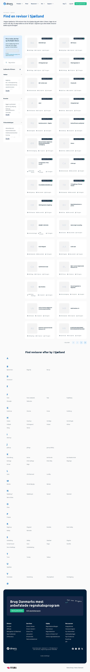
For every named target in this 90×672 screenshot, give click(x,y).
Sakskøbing (10, 540)
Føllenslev (29, 401)
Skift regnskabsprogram (33, 610)
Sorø (28, 544)
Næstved (69, 494)
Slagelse (69, 540)
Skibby (28, 540)
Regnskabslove (50, 631)
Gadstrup (9, 411)
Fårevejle (9, 401)
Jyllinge (28, 447)
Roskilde (49, 527)
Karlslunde (49, 457)
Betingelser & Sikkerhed (14, 631)
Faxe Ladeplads (31, 398)
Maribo (9, 484)
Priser (26, 3)
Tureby (28, 557)
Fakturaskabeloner (31, 639)
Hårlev (68, 424)
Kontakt (9, 626)
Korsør (8, 464)
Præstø (9, 517)
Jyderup (9, 447)
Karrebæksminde (71, 457)
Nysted (48, 494)
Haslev (8, 421)
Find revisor (6, 12)
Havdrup (29, 421)
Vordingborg (70, 577)
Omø (8, 507)
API (66, 641)
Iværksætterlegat (70, 634)
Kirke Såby (49, 461)
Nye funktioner (11, 634)
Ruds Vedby (70, 527)
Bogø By (29, 370)
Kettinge (9, 461)
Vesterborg (30, 577)
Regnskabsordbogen (52, 626)
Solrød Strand (10, 544)
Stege (48, 544)
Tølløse (48, 557)
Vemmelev (9, 577)
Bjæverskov (10, 370)
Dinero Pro (29, 631)
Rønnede (29, 530)
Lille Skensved (30, 474)
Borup (48, 370)
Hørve (28, 428)
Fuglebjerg (69, 398)
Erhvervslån (29, 636)
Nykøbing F (10, 494)
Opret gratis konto (17, 610)
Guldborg (69, 411)
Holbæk (9, 424)
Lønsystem (29, 634)
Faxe (8, 398)
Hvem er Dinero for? (52, 634)
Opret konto (81, 4)
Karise (28, 457)
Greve (48, 411)
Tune (8, 557)
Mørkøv (49, 484)
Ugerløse (9, 567)
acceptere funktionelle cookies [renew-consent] (12, 54)
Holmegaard (30, 424)
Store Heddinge (11, 547)
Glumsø (29, 411)
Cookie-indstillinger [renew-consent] (45, 656)
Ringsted (29, 527)
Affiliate (9, 629)
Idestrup (9, 437)
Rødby (8, 530)
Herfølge (49, 421)
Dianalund (9, 379)
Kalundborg (10, 457)
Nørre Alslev (10, 497)
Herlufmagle (70, 421)
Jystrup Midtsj (50, 447)
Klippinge (69, 461)
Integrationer (69, 626)
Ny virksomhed (69, 631)
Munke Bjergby (31, 484)
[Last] (85, 342)
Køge (28, 464)
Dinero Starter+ (30, 629)
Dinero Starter (30, 626)
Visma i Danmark (78, 667)
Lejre (8, 474)
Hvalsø (48, 424)
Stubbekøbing (30, 547)
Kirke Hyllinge (30, 461)
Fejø (48, 398)
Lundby (49, 474)
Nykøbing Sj (30, 494)
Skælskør (49, 540)
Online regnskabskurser (53, 636)
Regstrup (9, 527)
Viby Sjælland (50, 577)
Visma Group (70, 667)
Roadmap (68, 639)
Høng (8, 428)
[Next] (81, 342)
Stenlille (69, 544)
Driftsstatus (10, 636)
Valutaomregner (70, 629)
